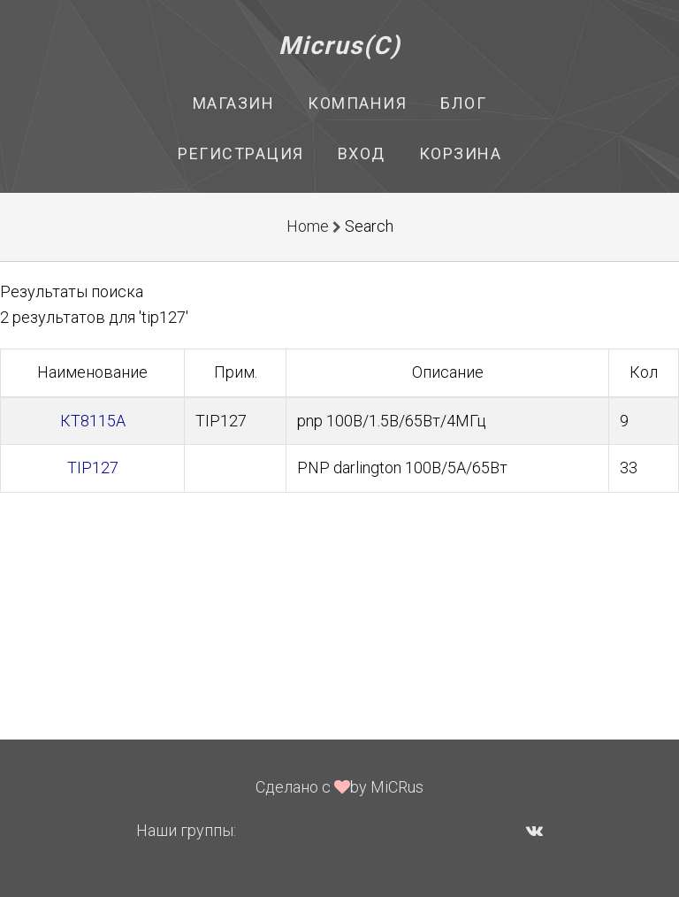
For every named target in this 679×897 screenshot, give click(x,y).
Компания (357, 103)
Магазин (234, 103)
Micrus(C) (339, 45)
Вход (361, 153)
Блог (463, 103)
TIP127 (92, 467)
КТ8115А (93, 420)
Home (307, 226)
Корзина (460, 153)
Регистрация (241, 153)
